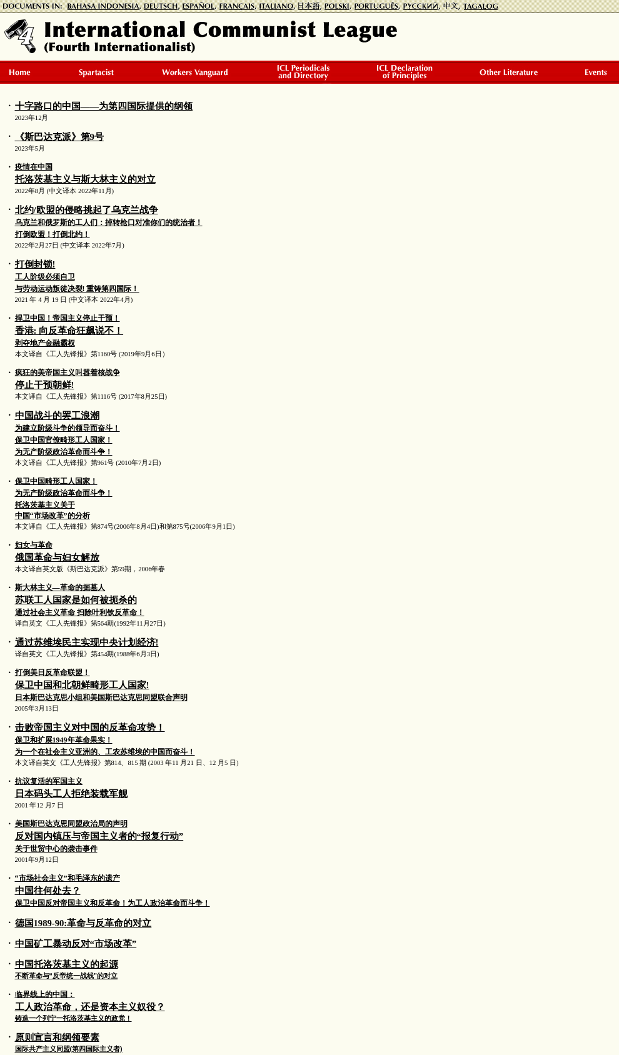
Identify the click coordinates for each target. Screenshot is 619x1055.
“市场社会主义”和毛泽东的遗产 (67, 878)
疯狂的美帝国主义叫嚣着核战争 (67, 372)
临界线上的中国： (45, 994)
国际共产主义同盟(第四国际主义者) (69, 1048)
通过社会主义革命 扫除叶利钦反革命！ (79, 612)
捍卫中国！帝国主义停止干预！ (67, 318)
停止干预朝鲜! (44, 385)
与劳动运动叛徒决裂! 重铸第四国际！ (77, 288)
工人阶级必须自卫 (45, 276)
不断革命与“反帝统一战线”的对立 (66, 975)
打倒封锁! (35, 264)
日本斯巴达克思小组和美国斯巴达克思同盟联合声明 (101, 697)
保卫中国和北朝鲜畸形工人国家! (82, 685)
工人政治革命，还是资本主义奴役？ (90, 1007)
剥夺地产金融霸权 (45, 343)
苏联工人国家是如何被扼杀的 (76, 600)
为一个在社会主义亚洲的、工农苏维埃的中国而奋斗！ (105, 752)
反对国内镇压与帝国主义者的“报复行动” (99, 836)
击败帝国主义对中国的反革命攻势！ (90, 727)
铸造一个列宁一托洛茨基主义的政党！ (73, 1018)
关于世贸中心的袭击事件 (56, 848)
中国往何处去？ (48, 891)
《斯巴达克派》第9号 (59, 137)
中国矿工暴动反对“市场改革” (76, 944)
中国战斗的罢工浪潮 (57, 416)
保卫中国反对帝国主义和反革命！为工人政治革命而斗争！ (112, 903)
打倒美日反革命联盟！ (52, 672)
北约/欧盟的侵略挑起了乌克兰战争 (86, 210)
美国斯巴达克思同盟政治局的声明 (71, 823)
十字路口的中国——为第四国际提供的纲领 (104, 106)
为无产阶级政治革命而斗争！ (64, 452)
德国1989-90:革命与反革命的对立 (83, 923)
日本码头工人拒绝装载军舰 (71, 794)
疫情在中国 (34, 166)
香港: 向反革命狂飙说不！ (69, 331)
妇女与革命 (34, 545)
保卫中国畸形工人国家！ (56, 481)
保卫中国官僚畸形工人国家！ (64, 440)
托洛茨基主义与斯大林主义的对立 (85, 179)
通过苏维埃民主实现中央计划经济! (87, 643)
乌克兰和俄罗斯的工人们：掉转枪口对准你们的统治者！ (109, 222)
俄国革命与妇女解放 (57, 557)
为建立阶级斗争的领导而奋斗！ (67, 428)
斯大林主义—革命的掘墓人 (60, 587)
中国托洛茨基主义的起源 (66, 964)
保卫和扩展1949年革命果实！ (64, 740)
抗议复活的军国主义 (49, 781)
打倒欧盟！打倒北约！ (52, 234)
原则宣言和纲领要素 (57, 1037)
